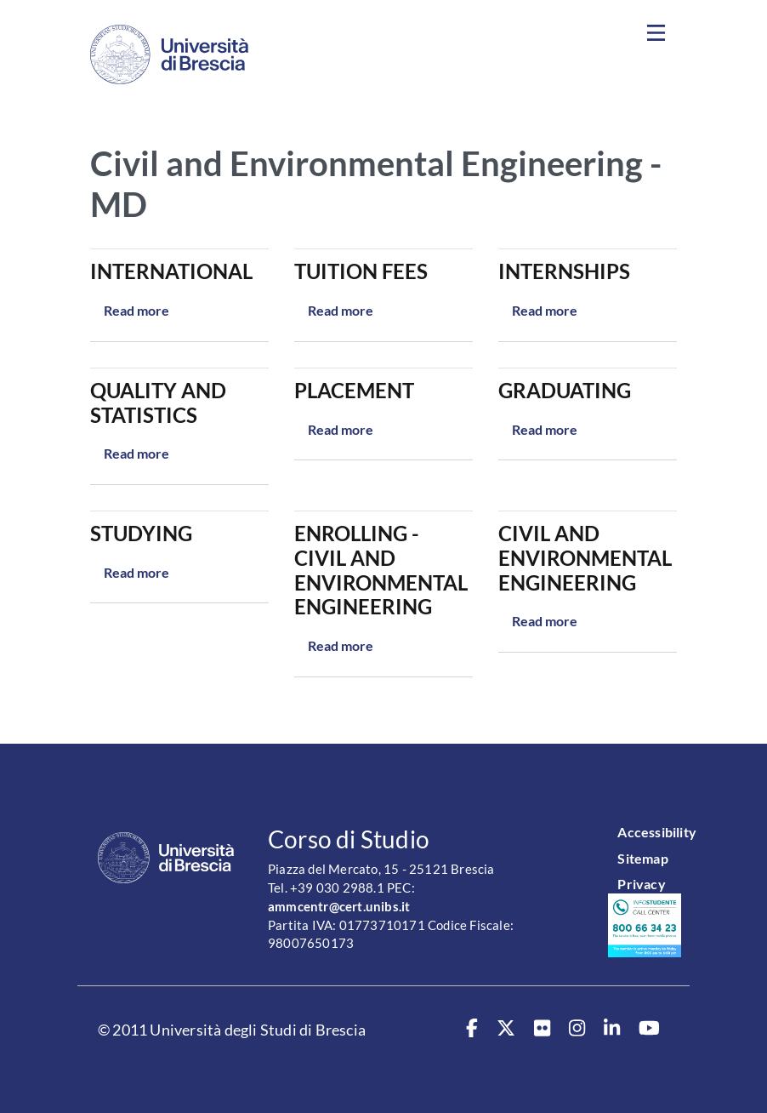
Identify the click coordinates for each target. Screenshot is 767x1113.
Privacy (641, 884)
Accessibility (656, 832)
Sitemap (642, 858)
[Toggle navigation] (655, 33)
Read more (136, 310)
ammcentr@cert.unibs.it (339, 906)
